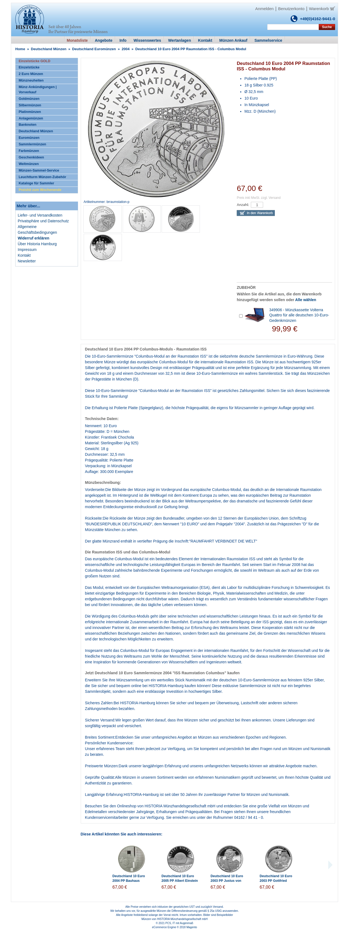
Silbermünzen (30, 105)
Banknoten (27, 125)
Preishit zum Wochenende (40, 190)
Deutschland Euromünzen (94, 49)
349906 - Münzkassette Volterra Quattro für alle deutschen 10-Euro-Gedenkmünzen (299, 315)
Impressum (27, 249)
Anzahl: (243, 205)
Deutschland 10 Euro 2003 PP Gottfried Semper (276, 880)
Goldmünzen (29, 99)
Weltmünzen (29, 164)
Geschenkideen (31, 157)
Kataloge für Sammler (36, 183)
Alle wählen (305, 300)
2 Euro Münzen (31, 74)
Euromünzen (29, 138)
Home (20, 49)
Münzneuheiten (31, 80)
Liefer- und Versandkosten (40, 215)
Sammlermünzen (32, 144)
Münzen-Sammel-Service (39, 170)
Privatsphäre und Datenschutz (43, 221)
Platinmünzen (30, 112)
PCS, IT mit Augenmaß (179, 923)
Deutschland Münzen (48, 49)
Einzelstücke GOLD (34, 61)
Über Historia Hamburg (37, 244)
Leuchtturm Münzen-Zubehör (42, 177)
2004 (126, 49)
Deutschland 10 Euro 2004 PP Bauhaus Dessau (128, 880)
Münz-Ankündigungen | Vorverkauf (37, 89)
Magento (191, 927)
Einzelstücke (29, 67)
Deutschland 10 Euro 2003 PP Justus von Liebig (226, 880)
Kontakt (24, 255)
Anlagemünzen (31, 118)
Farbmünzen (29, 151)
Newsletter (27, 261)
